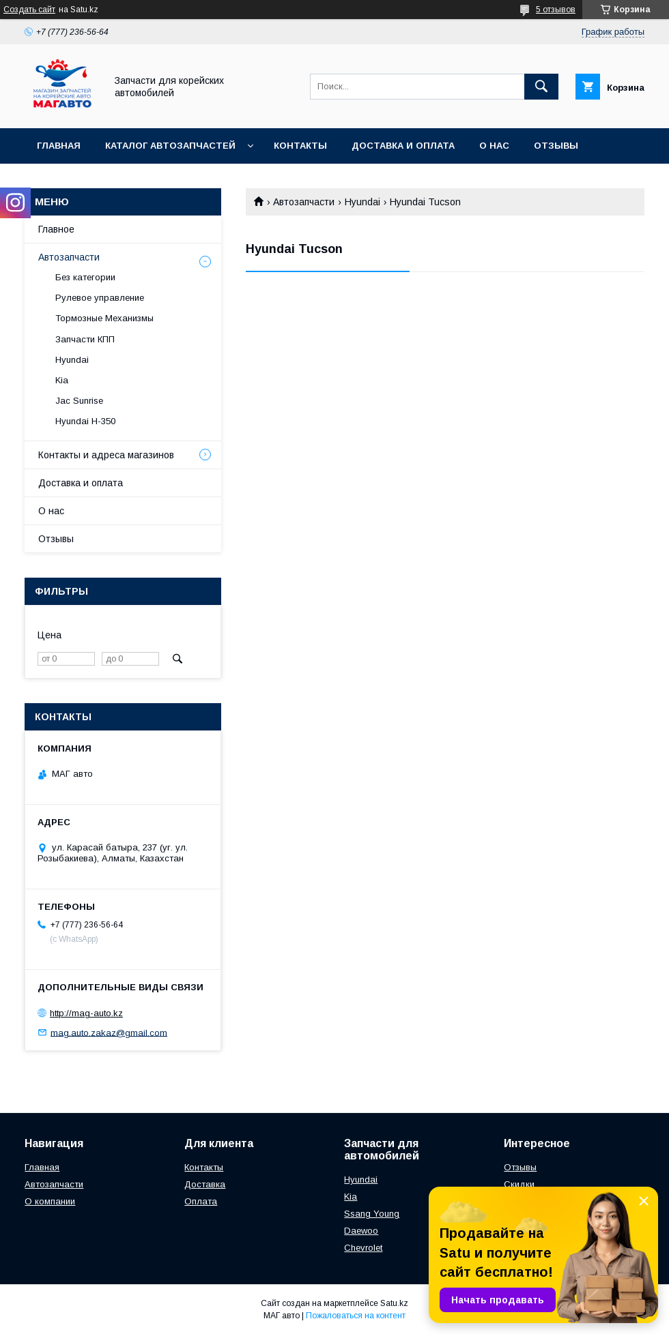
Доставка (204, 1184)
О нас (494, 145)
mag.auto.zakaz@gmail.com (109, 1032)
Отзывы (556, 145)
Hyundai (362, 201)
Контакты (300, 145)
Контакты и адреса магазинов (106, 454)
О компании (50, 1201)
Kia (61, 380)
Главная (59, 145)
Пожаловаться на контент (355, 1315)
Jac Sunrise (79, 401)
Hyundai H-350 (85, 421)
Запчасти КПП (85, 339)
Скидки (519, 1184)
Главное (56, 229)
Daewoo (361, 1231)
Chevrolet (363, 1248)
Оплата (200, 1201)
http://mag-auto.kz (86, 1013)
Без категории (85, 277)
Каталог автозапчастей (170, 145)
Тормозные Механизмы (104, 318)
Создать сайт (29, 9)
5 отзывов (555, 9)
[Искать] (541, 87)
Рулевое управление (99, 298)
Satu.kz (394, 1303)
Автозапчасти (303, 201)
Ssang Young (371, 1214)
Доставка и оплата (403, 145)
